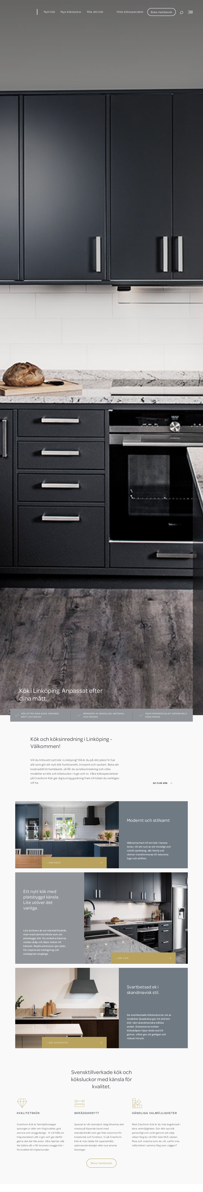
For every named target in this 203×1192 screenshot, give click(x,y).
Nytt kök (49, 12)
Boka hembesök (161, 12)
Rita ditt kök (95, 12)
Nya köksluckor (71, 12)
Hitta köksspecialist (130, 12)
